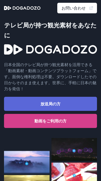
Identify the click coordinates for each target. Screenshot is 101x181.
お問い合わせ (78, 8)
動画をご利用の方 (50, 121)
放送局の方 (50, 104)
